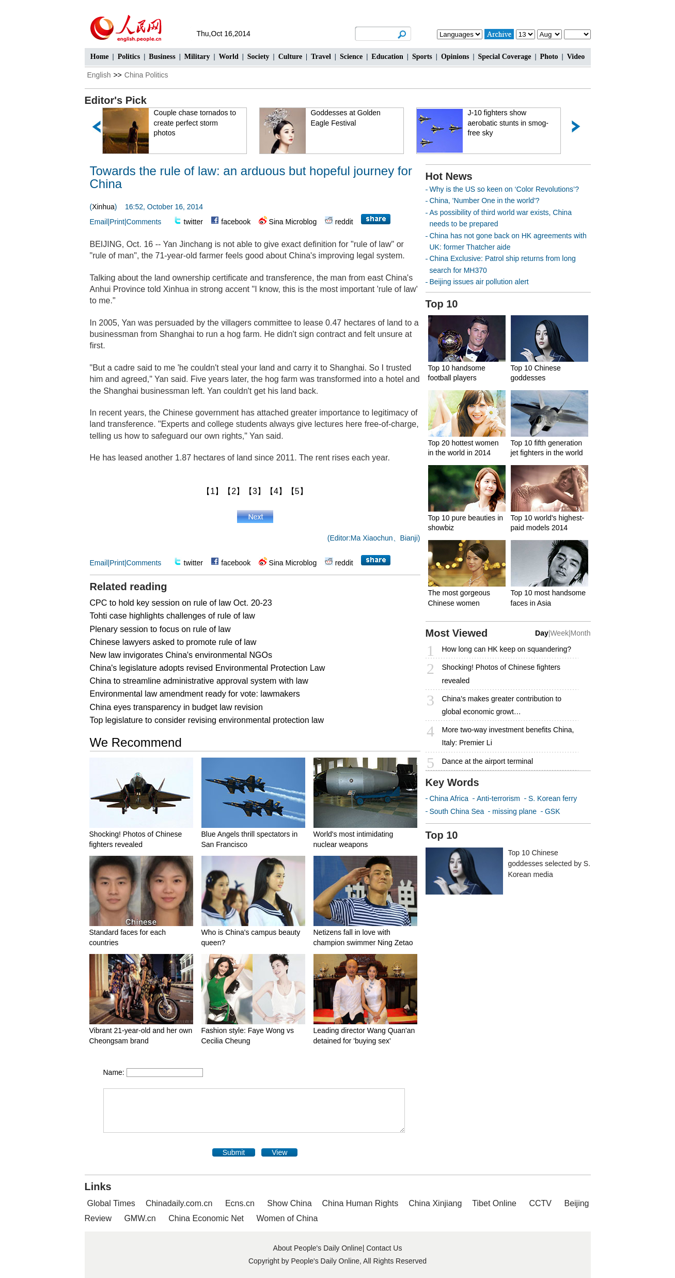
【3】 (254, 491)
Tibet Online (494, 1203)
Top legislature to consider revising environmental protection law (207, 720)
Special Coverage (504, 56)
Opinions (455, 56)
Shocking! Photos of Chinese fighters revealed (501, 673)
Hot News (449, 176)
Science (351, 56)
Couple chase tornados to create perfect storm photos (199, 123)
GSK (552, 811)
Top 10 (442, 304)
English (99, 75)
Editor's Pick (116, 100)
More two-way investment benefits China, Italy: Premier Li (508, 736)
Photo (549, 56)
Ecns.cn (240, 1203)
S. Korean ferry (552, 798)
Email (99, 222)
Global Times (111, 1203)
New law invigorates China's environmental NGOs (181, 655)
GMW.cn (141, 1218)
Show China (289, 1203)
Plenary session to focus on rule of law (160, 629)
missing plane (514, 811)
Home (99, 56)
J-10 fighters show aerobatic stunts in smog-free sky (512, 123)
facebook (235, 222)
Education (387, 56)
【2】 (233, 491)
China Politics (146, 75)
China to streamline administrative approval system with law (199, 680)
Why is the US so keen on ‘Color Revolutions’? (504, 189)
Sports (422, 56)
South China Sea (457, 811)
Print (116, 222)
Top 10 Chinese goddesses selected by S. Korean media (549, 864)
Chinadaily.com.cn (179, 1203)
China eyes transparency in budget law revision (176, 707)
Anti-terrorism (498, 798)
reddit (344, 222)
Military (197, 56)
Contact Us (384, 1248)
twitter (193, 222)
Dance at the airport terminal (487, 761)
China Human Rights (360, 1203)
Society (258, 56)
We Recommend (136, 742)
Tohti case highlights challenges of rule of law (172, 615)
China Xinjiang (435, 1203)
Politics (129, 56)
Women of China (287, 1218)
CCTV (540, 1203)
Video (576, 56)
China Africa (449, 798)
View (279, 1152)
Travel (321, 56)
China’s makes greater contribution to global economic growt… (502, 705)
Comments (144, 222)
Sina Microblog (293, 222)
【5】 (297, 491)
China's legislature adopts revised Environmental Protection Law (207, 668)
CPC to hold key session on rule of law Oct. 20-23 (181, 602)
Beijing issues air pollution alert (479, 282)
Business (162, 56)
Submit (234, 1152)
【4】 (276, 491)
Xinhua (103, 207)
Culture (290, 56)
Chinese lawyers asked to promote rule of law (173, 642)
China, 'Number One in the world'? (485, 200)
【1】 (212, 491)
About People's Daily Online (318, 1248)
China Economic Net (206, 1218)
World (229, 56)
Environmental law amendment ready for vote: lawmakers (195, 693)
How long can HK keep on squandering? (507, 649)
